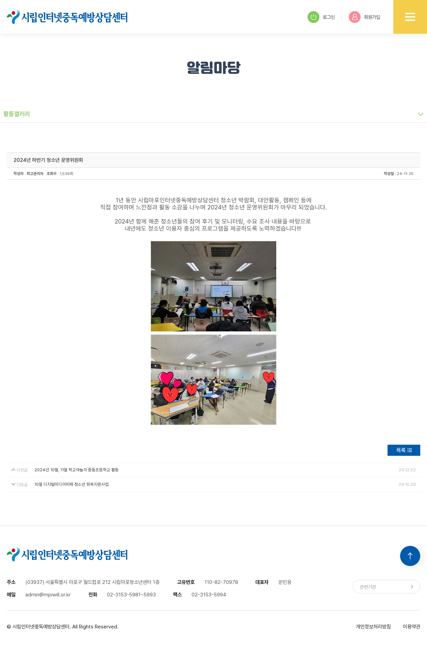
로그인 (321, 17)
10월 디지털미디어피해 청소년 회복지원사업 (71, 484)
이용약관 (411, 626)
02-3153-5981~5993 (131, 594)
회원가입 (364, 17)
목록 (401, 450)
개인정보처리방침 (373, 626)
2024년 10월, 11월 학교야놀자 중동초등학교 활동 (76, 469)
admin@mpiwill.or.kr (48, 594)
